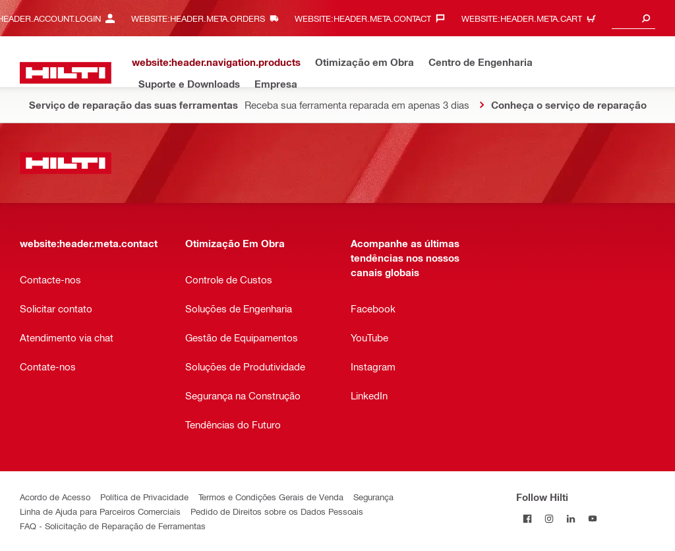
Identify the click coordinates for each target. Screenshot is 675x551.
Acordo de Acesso (55, 497)
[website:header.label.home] (65, 73)
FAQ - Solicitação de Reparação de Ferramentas (113, 526)
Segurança (373, 497)
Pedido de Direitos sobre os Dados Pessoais (277, 511)
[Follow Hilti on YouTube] (592, 518)
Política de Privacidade (144, 497)
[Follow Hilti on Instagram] (549, 518)
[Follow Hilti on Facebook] (527, 518)
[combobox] (633, 18)
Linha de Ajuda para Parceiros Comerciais (100, 511)
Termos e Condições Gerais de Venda (270, 497)
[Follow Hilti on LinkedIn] (570, 518)
